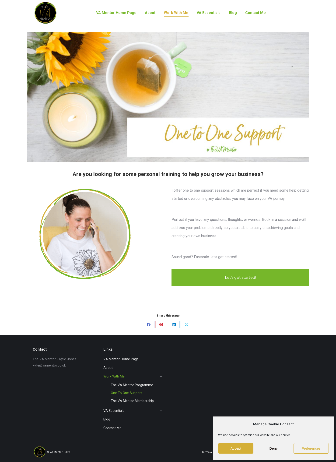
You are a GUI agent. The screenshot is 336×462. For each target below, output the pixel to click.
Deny (273, 448)
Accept (236, 448)
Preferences (311, 448)
